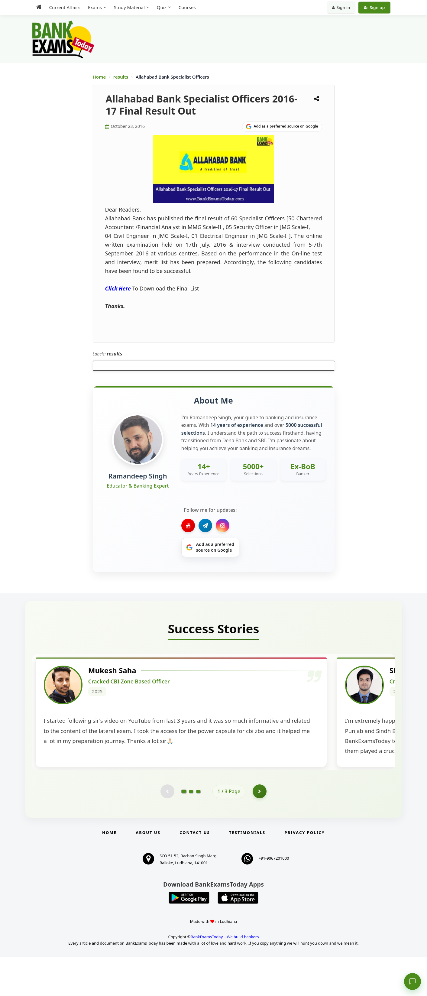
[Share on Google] (282, 127)
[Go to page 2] (191, 830)
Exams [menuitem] (95, 7)
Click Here (118, 288)
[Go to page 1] (183, 830)
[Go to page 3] (198, 830)
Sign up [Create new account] (374, 7)
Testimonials (247, 872)
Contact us (195, 872)
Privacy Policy (305, 872)
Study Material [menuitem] (129, 7)
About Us (148, 872)
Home (99, 77)
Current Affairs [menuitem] (64, 7)
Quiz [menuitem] (162, 7)
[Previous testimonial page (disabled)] (166, 830)
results (121, 77)
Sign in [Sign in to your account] (341, 7)
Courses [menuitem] (187, 7)
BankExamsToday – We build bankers (225, 976)
